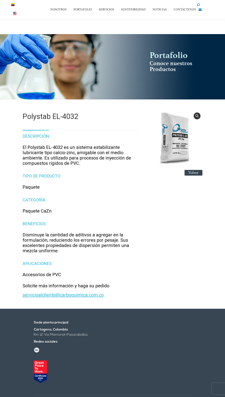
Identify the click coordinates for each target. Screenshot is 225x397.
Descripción (36, 136)
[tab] (36, 134)
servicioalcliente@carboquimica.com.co (63, 295)
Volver (193, 172)
